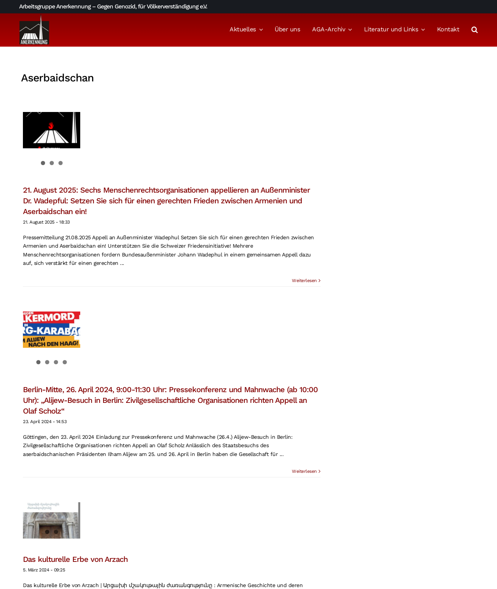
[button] (474, 30)
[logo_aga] (34, 16)
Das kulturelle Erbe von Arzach (75, 559)
